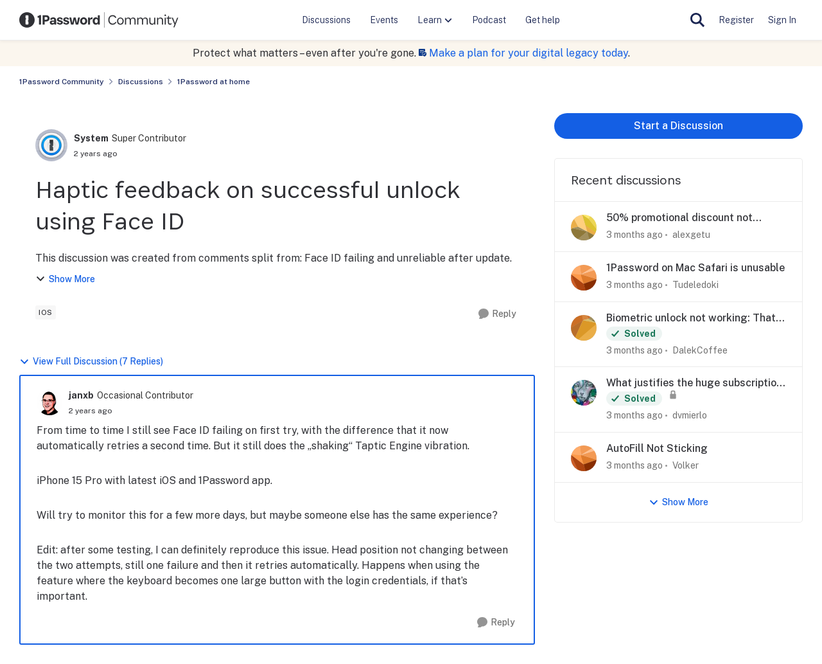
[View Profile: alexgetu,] (584, 227)
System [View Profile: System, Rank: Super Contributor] (91, 138)
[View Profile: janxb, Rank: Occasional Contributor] (49, 402)
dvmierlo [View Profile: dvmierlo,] (689, 415)
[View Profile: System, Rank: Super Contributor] (51, 145)
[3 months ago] (634, 235)
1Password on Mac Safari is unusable (695, 268)
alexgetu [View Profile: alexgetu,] (691, 234)
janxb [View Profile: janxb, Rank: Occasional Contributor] (81, 395)
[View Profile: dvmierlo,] (584, 393)
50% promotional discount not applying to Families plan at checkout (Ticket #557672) (679, 218)
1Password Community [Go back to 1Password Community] (61, 81)
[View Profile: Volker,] (584, 458)
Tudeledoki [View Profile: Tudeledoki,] (695, 285)
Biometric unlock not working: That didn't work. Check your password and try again (691, 318)
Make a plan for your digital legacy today (528, 53)
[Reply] (497, 314)
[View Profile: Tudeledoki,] (584, 278)
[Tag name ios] (45, 312)
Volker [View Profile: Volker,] (685, 465)
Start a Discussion (678, 126)
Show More (65, 279)
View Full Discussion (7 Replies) (91, 361)
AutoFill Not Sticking (657, 448)
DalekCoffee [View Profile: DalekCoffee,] (700, 350)
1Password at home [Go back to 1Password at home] (213, 81)
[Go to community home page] (99, 20)
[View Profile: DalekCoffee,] (584, 328)
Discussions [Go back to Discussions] (140, 81)
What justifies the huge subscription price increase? (694, 383)
